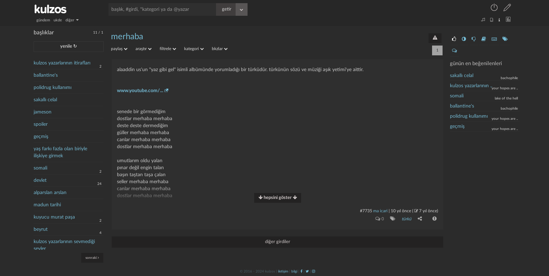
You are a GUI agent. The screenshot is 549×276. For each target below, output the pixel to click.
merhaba (127, 37)
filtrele (168, 49)
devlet (40, 180)
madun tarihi (47, 204)
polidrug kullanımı (52, 87)
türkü (406, 219)
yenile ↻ (68, 46)
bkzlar (220, 49)
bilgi (294, 271)
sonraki (92, 258)
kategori (194, 49)
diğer (72, 20)
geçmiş (41, 136)
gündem (43, 20)
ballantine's (46, 75)
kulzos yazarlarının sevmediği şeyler (64, 245)
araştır (143, 49)
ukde (58, 20)
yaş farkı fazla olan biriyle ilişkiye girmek (60, 152)
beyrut (41, 229)
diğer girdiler (277, 242)
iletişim (283, 271)
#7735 (366, 211)
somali (40, 168)
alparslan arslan (50, 192)
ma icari (380, 211)
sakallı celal (45, 99)
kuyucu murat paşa (54, 217)
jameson (42, 112)
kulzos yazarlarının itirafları (62, 63)
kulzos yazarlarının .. (471, 85)
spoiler (41, 124)
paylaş (119, 49)
